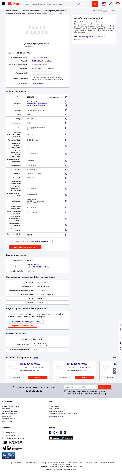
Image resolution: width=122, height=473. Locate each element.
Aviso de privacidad (99, 395)
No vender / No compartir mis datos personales (61, 469)
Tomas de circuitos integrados (15, 13)
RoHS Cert (31, 271)
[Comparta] (112, 11)
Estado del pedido (54, 408)
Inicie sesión (79, 37)
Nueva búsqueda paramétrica (25, 247)
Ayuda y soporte (54, 406)
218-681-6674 (8, 435)
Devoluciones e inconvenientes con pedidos (63, 413)
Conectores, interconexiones (31, 11)
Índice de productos (12, 11)
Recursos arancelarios (56, 416)
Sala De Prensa (7, 421)
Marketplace (6, 408)
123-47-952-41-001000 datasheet (39, 267)
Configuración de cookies (62, 464)
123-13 (29, 235)
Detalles (37, 377)
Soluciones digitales (8, 419)
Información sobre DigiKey (10, 406)
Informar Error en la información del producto (31, 241)
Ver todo (35, 358)
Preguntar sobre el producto (22, 326)
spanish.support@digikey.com (13, 438)
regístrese (89, 37)
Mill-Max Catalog (33, 265)
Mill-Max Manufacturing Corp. (42, 61)
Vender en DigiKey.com (9, 411)
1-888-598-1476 (9, 433)
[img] (13, 4)
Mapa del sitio (6, 416)
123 (28, 114)
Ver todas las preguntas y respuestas (26, 322)
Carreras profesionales (9, 413)
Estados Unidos (16, 463)
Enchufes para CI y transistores (54, 11)
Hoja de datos (38, 83)
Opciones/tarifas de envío (57, 411)
